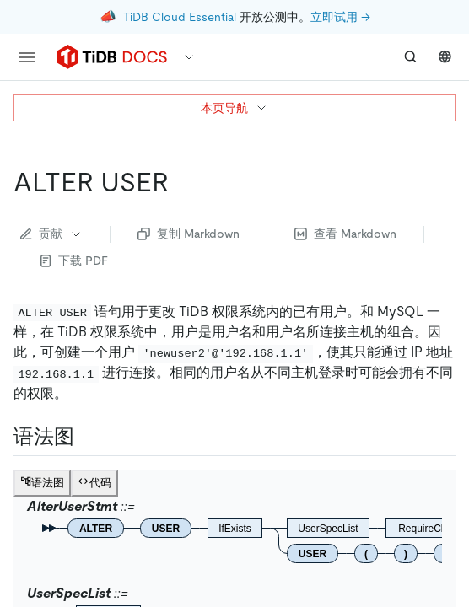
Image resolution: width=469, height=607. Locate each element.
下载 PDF (74, 260)
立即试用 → (340, 17)
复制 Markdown (188, 233)
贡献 (51, 233)
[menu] (27, 57)
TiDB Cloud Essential (179, 17)
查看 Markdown (345, 233)
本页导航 (234, 108)
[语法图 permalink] (88, 437)
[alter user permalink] (182, 182)
